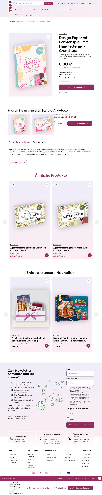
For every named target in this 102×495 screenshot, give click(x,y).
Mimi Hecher (57, 335)
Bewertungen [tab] (39, 142)
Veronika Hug (15, 335)
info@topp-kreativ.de (20, 441)
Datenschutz (60, 478)
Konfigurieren (60, 488)
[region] (30, 64)
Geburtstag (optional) (72, 378)
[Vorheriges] (5, 222)
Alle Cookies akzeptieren (82, 488)
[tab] (19, 142)
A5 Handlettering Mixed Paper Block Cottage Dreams (70, 249)
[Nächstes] (97, 222)
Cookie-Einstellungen (88, 478)
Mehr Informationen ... (16, 493)
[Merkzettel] (16, 15)
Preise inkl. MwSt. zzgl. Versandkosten (69, 67)
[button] (18, 162)
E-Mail (68, 369)
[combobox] (29, 3)
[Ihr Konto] (21, 15)
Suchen (48, 3)
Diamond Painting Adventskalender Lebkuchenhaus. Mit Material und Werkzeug (70, 339)
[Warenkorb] (28, 15)
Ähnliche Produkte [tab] (51, 175)
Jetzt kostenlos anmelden (80, 425)
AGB (68, 478)
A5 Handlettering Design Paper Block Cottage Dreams (28, 249)
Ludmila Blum (63, 34)
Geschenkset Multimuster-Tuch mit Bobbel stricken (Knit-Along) (28, 339)
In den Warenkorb (76, 87)
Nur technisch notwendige (39, 488)
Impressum (76, 478)
